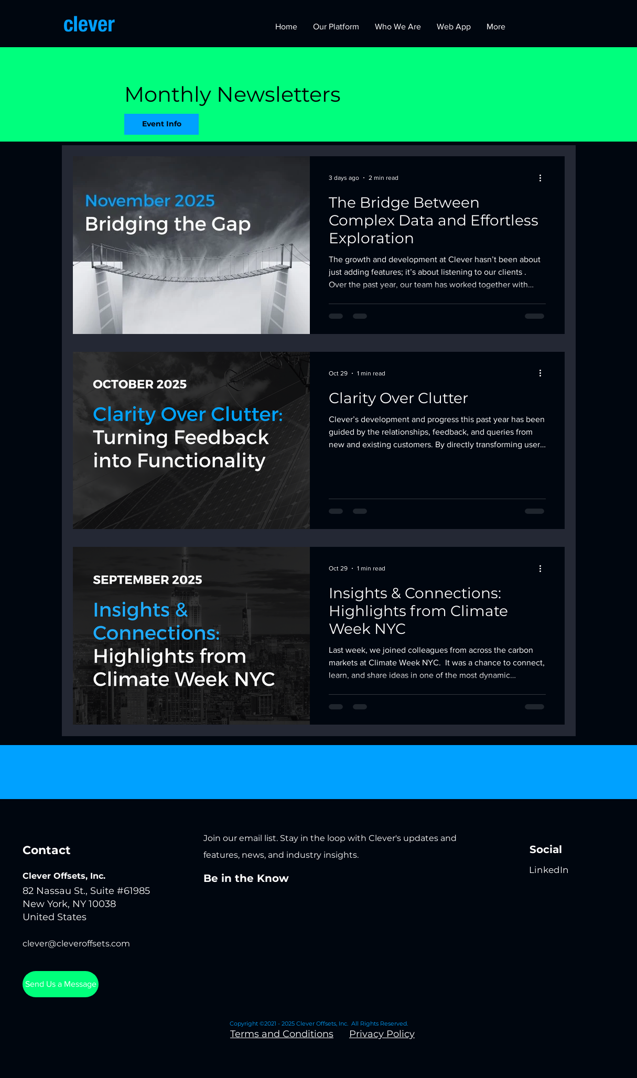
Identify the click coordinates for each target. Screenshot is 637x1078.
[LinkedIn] (549, 869)
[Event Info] (161, 124)
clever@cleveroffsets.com (76, 943)
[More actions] (544, 177)
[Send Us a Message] (61, 984)
